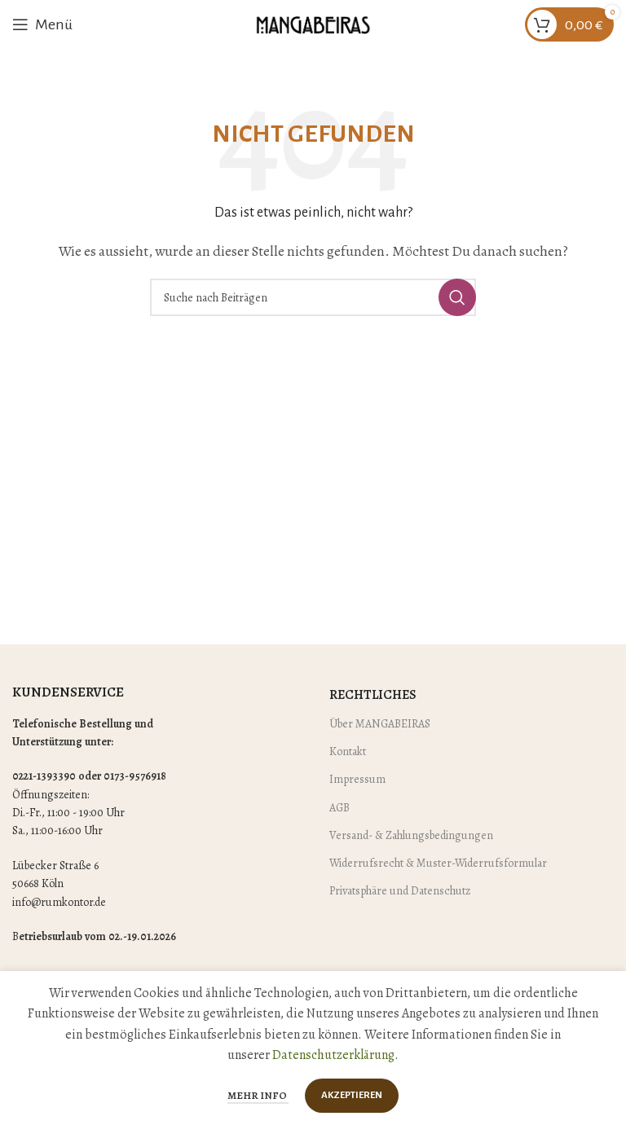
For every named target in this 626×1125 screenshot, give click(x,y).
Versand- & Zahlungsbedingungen (411, 835)
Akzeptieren (351, 1095)
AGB (339, 807)
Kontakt (347, 751)
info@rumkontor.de (59, 902)
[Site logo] (313, 24)
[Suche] (313, 297)
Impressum (357, 779)
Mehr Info (258, 1095)
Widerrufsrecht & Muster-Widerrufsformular (438, 863)
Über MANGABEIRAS (379, 724)
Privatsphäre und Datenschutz (399, 891)
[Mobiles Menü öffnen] (42, 24)
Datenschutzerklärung (333, 1055)
